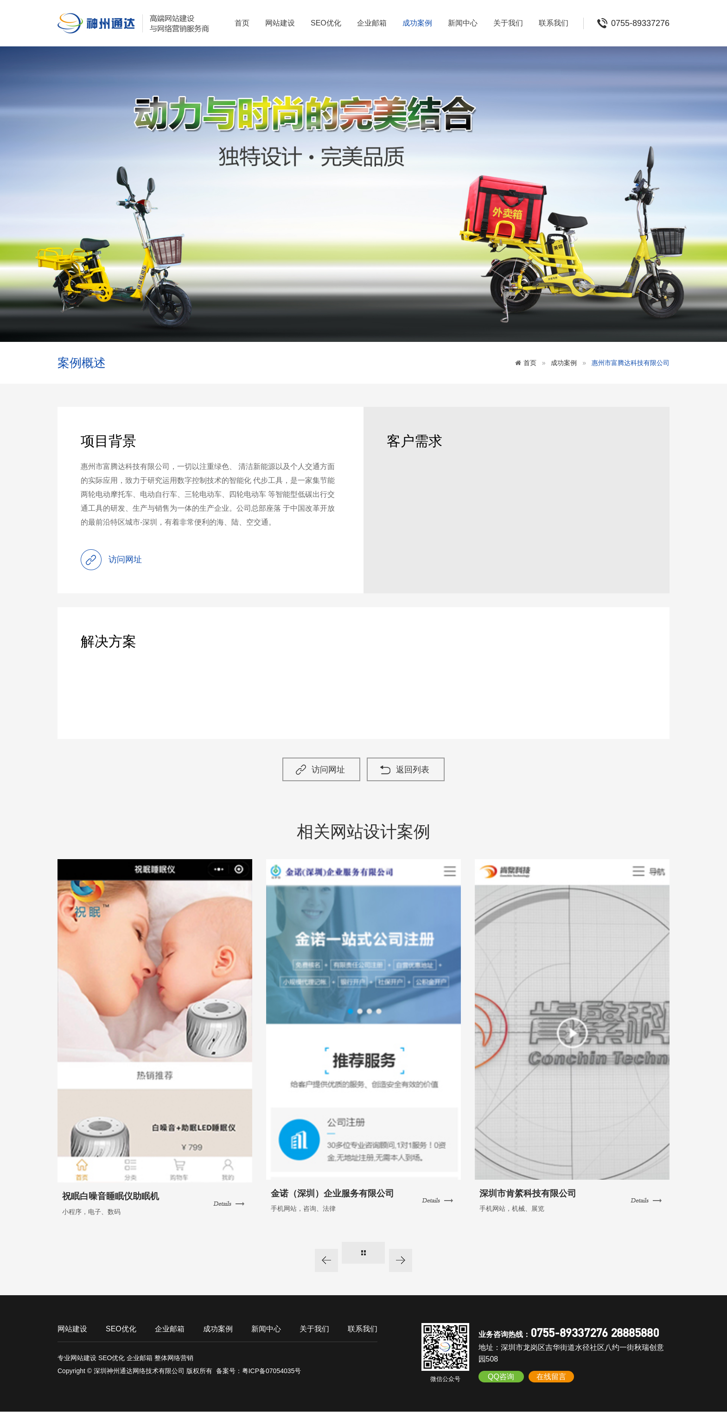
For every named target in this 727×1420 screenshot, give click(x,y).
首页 (242, 23)
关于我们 (508, 23)
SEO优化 (326, 23)
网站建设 (280, 23)
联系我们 (553, 23)
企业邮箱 (372, 23)
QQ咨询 (501, 1385)
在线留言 (551, 1385)
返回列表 (421, 778)
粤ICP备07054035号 (271, 1379)
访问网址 (322, 778)
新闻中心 (463, 23)
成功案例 (417, 23)
